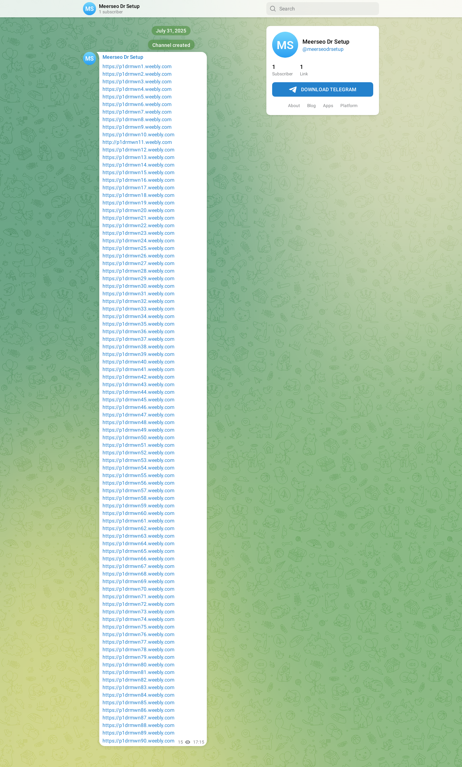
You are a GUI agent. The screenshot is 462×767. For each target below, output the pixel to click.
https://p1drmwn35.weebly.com (138, 324)
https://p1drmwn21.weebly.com (138, 218)
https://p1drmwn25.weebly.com (138, 248)
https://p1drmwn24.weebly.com (138, 240)
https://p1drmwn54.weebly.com (138, 468)
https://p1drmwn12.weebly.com (138, 150)
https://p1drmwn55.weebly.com (138, 475)
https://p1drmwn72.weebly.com (138, 604)
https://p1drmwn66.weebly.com (138, 558)
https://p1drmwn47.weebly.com (138, 415)
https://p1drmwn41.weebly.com (138, 369)
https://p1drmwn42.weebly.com (138, 377)
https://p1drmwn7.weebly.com (137, 112)
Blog (311, 105)
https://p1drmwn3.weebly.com (137, 81)
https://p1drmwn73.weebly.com (138, 611)
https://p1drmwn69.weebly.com (138, 581)
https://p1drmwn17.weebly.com (138, 187)
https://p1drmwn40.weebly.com (138, 362)
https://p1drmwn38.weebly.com (138, 346)
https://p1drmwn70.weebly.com (138, 589)
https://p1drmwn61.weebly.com (138, 521)
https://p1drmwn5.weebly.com (137, 97)
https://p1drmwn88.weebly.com (138, 725)
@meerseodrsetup (323, 49)
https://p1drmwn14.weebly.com (138, 165)
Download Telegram (322, 90)
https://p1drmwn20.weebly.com (138, 210)
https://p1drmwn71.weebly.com (138, 596)
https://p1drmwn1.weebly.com (137, 66)
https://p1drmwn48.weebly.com (138, 422)
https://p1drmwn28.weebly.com (138, 271)
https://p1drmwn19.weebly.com (138, 203)
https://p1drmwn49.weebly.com (138, 430)
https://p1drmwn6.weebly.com (137, 104)
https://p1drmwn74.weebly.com (138, 619)
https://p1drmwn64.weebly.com (138, 543)
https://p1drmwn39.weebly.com (138, 354)
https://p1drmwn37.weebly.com (138, 339)
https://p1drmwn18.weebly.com (138, 195)
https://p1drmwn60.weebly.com (138, 513)
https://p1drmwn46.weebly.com (138, 407)
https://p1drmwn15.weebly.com (138, 172)
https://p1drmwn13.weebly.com (138, 157)
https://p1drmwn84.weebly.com (138, 695)
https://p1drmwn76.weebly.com (138, 634)
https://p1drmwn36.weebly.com (138, 331)
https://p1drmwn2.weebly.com (137, 74)
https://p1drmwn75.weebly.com (138, 627)
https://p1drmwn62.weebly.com (138, 528)
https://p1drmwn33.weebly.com (138, 309)
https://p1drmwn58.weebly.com (138, 498)
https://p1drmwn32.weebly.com (138, 301)
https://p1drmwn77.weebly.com (138, 642)
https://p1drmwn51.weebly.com (138, 445)
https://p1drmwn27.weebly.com (138, 263)
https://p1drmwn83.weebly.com (138, 687)
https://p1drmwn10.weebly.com (138, 134)
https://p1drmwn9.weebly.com (137, 127)
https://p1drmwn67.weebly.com (138, 566)
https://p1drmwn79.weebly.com (138, 657)
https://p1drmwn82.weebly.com (138, 680)
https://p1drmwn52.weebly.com (138, 452)
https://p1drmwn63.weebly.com (138, 536)
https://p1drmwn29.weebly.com (138, 278)
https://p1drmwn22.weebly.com (138, 225)
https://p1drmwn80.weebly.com (138, 664)
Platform (349, 105)
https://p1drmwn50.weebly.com (138, 437)
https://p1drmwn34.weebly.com (138, 316)
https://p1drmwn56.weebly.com (138, 483)
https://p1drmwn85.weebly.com (138, 702)
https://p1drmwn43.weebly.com (138, 384)
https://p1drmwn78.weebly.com (138, 649)
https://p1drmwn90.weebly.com (138, 741)
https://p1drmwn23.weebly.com (138, 233)
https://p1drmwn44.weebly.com (138, 392)
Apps (328, 105)
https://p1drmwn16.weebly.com (138, 180)
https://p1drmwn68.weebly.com (138, 574)
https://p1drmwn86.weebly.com (138, 710)
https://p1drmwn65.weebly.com (138, 551)
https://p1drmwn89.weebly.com (138, 733)
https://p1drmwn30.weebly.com (138, 286)
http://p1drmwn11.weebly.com (137, 142)
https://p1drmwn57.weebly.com (138, 490)
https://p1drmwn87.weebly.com (138, 717)
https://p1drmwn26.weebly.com (138, 256)
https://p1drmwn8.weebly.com (137, 119)
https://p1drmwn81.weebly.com (138, 672)
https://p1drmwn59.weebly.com (138, 505)
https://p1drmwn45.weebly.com (138, 399)
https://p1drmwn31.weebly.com (138, 293)
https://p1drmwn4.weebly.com (137, 89)
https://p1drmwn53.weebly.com (138, 460)
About (294, 105)
